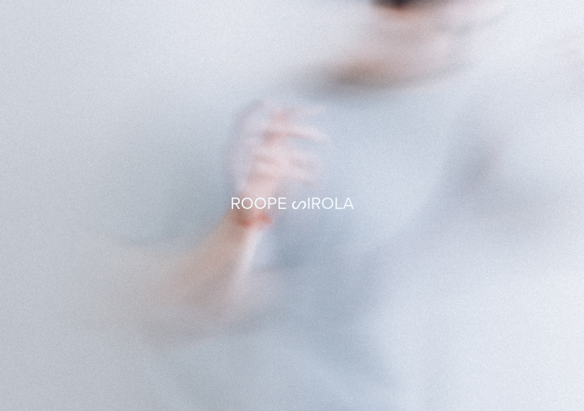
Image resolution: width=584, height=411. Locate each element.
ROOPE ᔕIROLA (292, 202)
